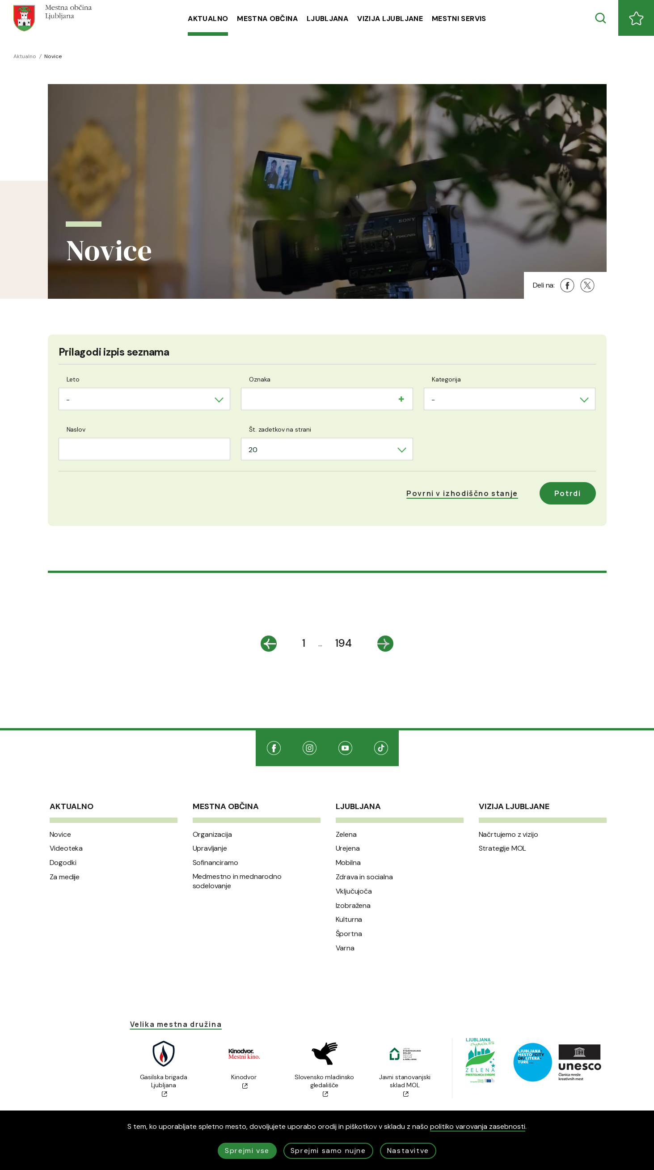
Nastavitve (408, 1150)
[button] (462, 493)
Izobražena (353, 905)
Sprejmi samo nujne (328, 1150)
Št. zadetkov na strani (280, 429)
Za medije (65, 877)
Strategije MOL (503, 848)
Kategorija (446, 379)
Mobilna (348, 862)
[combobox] (145, 399)
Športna (349, 933)
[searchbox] (251, 398)
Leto (73, 379)
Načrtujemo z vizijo (508, 834)
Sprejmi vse (247, 1150)
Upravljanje (210, 848)
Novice (60, 834)
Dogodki (63, 862)
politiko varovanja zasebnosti (477, 1126)
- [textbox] (68, 399)
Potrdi (567, 493)
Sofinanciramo (215, 862)
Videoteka (66, 848)
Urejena (348, 848)
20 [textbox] (253, 449)
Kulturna (349, 919)
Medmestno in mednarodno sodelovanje (237, 881)
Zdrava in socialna (364, 877)
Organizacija (212, 834)
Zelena (346, 834)
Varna (345, 948)
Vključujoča (354, 891)
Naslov (76, 429)
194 (343, 643)
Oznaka (259, 379)
